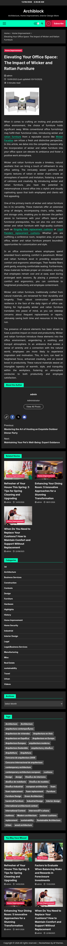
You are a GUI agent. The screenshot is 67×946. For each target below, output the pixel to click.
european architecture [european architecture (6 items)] (36, 786)
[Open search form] (42, 23)
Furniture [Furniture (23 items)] (51, 791)
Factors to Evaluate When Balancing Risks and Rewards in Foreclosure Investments (48, 873)
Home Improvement (13, 50)
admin (9, 75)
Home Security (11, 625)
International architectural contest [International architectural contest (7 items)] (21, 806)
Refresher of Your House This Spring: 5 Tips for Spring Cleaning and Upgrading (16, 491)
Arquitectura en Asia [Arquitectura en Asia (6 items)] (43, 733)
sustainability (10, 668)
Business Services (13, 577)
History (7, 615)
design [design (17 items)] (19, 777)
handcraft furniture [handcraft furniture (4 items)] (14, 801)
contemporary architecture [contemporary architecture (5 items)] (18, 767)
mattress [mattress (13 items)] (10, 815)
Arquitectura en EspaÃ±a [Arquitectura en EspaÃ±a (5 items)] (17, 738)
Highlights (9, 609)
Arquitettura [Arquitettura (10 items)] (11, 753)
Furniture (8, 598)
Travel (7, 673)
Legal (6, 641)
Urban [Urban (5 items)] (8, 825)
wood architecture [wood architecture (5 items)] (23, 825)
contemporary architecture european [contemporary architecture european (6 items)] (23, 772)
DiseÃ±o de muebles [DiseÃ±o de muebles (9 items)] (39, 782)
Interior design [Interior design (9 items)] (53, 801)
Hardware (8, 604)
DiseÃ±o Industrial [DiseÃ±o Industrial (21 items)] (14, 786)
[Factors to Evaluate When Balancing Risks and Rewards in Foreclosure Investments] (49, 852)
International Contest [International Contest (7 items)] (15, 810)
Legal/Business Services (15, 647)
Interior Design (11, 636)
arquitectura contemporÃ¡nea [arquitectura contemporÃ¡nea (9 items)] (19, 729)
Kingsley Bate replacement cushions (33, 229)
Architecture (10, 572)
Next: (33, 440)
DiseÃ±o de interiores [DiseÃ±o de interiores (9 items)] (35, 777)
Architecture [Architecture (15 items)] (27, 724)
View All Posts (33, 406)
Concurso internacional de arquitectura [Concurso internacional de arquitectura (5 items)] (24, 762)
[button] (4, 23)
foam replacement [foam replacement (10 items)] (14, 791)
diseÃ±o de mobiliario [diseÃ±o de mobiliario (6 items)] (16, 782)
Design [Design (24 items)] (9, 777)
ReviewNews (44, 943)
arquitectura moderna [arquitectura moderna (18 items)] (39, 743)
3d (5, 567)
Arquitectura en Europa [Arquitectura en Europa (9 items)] (43, 738)
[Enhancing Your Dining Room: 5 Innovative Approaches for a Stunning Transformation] (49, 470)
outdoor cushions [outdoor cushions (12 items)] (48, 815)
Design (7, 593)
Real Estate (9, 663)
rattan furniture (12, 136)
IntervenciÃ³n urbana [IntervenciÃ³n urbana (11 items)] (39, 810)
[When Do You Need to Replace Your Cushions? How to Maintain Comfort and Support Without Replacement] (18, 515)
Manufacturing (11, 652)
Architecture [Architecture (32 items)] (11, 724)
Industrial (8, 631)
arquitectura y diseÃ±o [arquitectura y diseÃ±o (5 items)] (42, 748)
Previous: (33, 429)
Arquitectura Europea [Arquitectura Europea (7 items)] (16, 743)
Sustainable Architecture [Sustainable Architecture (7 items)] (48, 820)
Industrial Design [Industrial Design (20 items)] (35, 801)
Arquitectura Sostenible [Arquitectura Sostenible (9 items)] (17, 748)
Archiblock (33, 11)
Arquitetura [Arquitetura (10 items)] (25, 753)
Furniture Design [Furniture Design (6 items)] (13, 796)
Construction (10, 583)
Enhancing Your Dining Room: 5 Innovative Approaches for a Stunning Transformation (48, 491)
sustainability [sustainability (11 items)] (27, 820)
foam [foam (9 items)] (53, 786)
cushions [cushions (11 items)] (48, 772)
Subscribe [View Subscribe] (54, 23)
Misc (6, 657)
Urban (7, 679)
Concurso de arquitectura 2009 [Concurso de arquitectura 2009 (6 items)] (20, 757)
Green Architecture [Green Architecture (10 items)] (33, 796)
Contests (8, 588)
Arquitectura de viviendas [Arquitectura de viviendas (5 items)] (18, 733)
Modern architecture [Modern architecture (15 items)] (27, 815)
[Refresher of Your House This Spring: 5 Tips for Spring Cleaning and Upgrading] (18, 470)
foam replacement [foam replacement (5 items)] (34, 791)
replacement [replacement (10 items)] (11, 820)
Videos (7, 684)
